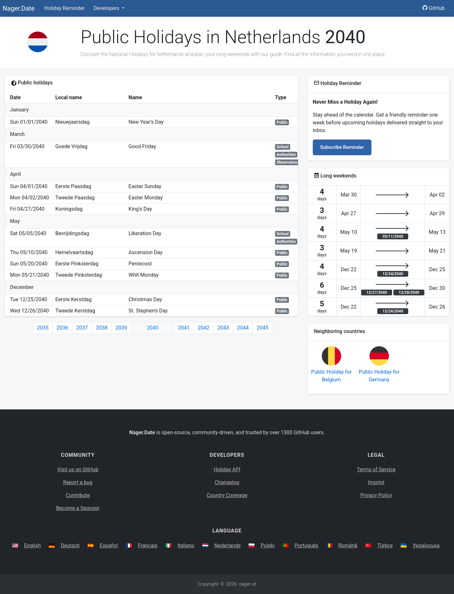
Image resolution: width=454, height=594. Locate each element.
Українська (426, 545)
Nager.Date (19, 8)
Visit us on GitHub (78, 469)
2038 (101, 328)
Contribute (78, 495)
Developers (107, 8)
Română (347, 545)
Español (109, 545)
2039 (121, 328)
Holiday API (227, 469)
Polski (267, 545)
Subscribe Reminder (342, 147)
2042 (203, 328)
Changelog (227, 482)
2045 (262, 328)
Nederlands (227, 545)
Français (148, 545)
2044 (243, 328)
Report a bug (78, 482)
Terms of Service (376, 469)
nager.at (247, 584)
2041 (184, 328)
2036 (62, 328)
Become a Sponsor (77, 508)
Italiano (185, 545)
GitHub (433, 8)
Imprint (376, 482)
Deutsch (70, 545)
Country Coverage (227, 495)
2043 (223, 328)
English (32, 545)
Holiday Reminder (64, 8)
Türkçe (385, 545)
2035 (43, 328)
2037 (82, 328)
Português (306, 545)
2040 (152, 328)
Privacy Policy (376, 495)
